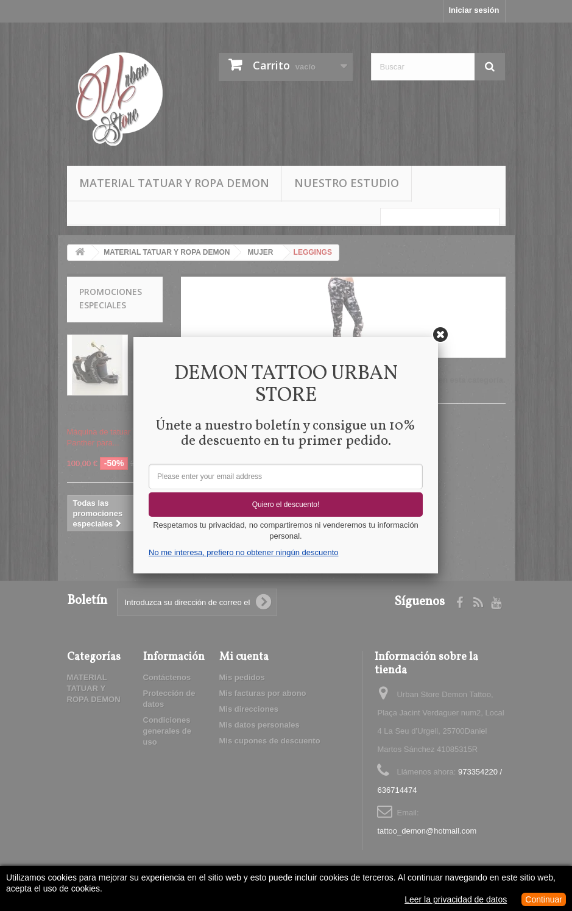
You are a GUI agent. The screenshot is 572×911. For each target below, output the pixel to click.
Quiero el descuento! (286, 504)
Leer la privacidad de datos (455, 899)
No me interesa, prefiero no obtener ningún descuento (243, 552)
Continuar (543, 899)
